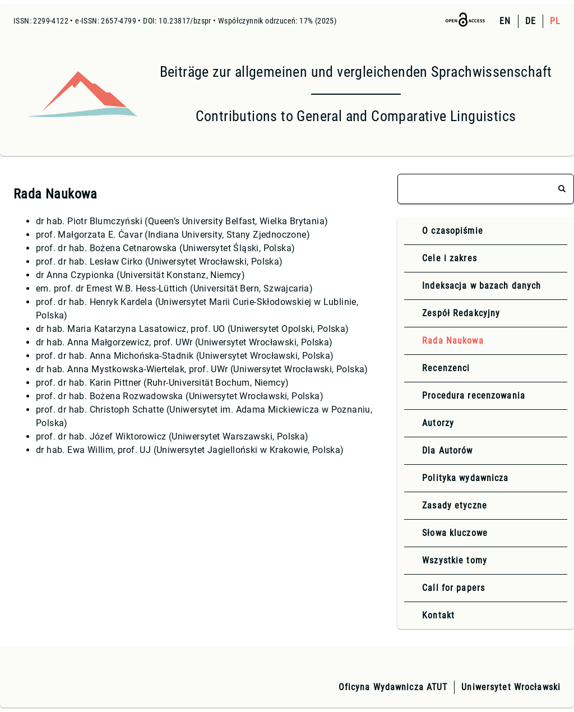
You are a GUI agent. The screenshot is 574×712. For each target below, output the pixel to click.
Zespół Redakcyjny (461, 313)
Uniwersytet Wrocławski (511, 687)
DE (530, 21)
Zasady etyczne (454, 505)
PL (555, 21)
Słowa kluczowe (455, 533)
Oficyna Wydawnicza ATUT (393, 687)
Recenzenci (446, 368)
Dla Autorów (447, 450)
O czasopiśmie (452, 230)
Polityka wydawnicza (465, 478)
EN (505, 21)
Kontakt (438, 615)
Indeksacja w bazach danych (481, 285)
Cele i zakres (449, 258)
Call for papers (453, 587)
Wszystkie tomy (454, 560)
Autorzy (438, 423)
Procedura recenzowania (473, 395)
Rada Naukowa (452, 340)
